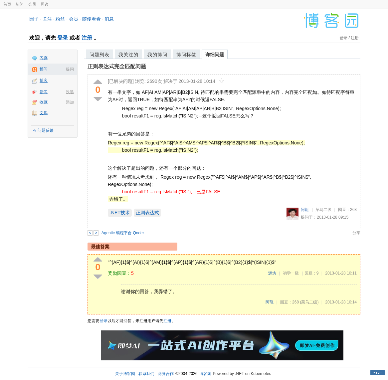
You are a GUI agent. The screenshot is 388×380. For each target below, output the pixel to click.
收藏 (44, 102)
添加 (70, 102)
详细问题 (214, 54)
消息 (109, 19)
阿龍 (305, 209)
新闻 (20, 4)
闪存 (44, 58)
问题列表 (99, 54)
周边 (45, 4)
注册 (87, 38)
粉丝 (60, 19)
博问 (44, 69)
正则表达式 (147, 212)
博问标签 (186, 54)
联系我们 (146, 373)
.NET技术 (120, 212)
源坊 (272, 273)
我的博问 (157, 54)
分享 (356, 233)
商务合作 (166, 373)
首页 (7, 4)
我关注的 (128, 54)
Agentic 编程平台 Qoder (122, 233)
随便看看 (91, 19)
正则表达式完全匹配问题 (117, 66)
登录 (62, 38)
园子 (34, 19)
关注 (47, 19)
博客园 (205, 373)
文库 (44, 112)
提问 (70, 69)
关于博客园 (125, 373)
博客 (44, 80)
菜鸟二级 (323, 209)
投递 (70, 92)
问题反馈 (46, 130)
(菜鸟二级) (309, 302)
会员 (32, 4)
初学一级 (291, 273)
